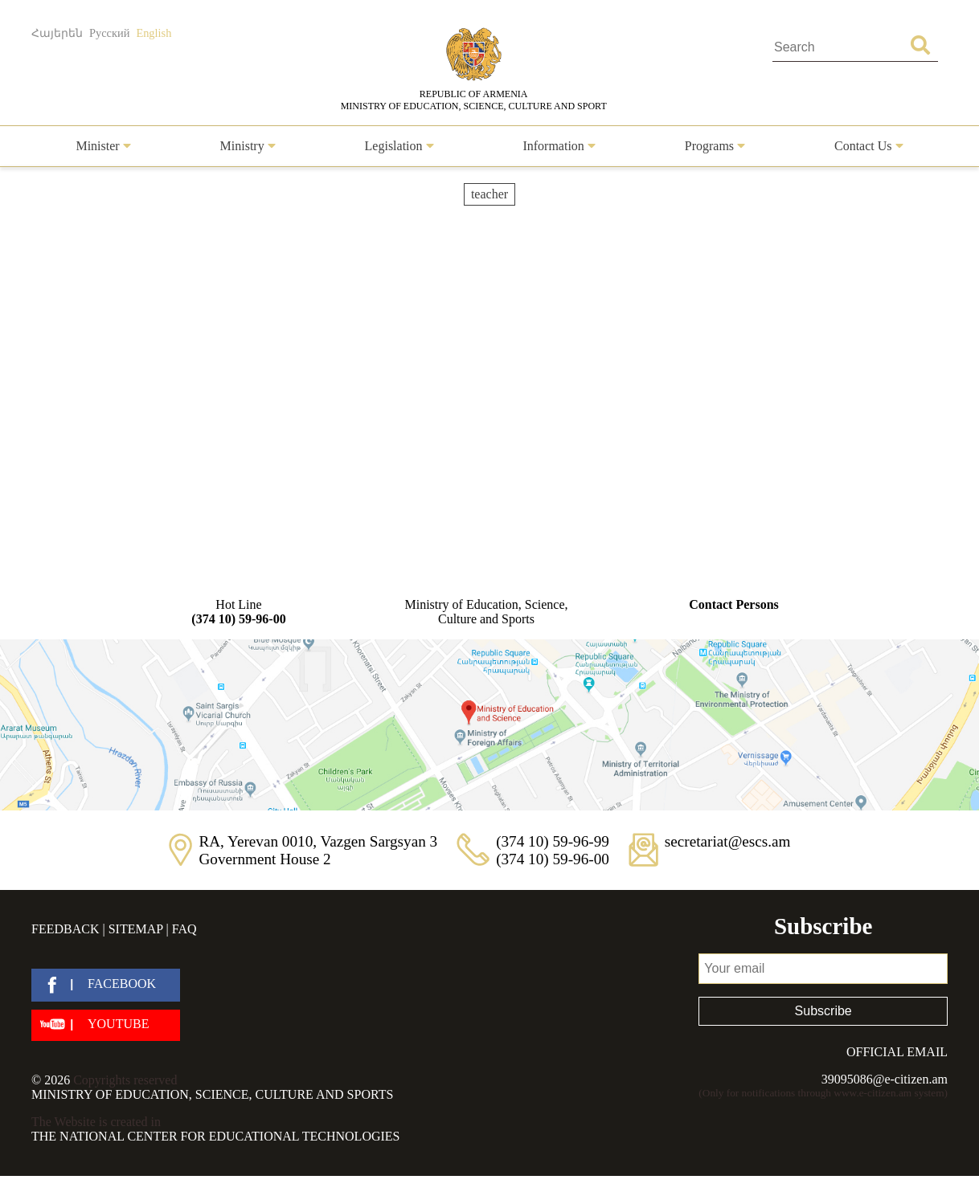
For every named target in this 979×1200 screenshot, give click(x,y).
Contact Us (868, 146)
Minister (103, 146)
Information (558, 146)
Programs (715, 146)
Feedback (65, 929)
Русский (109, 33)
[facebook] (105, 985)
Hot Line (238, 612)
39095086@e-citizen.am (884, 1079)
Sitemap (136, 929)
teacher (489, 194)
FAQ (184, 929)
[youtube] (105, 1025)
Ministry (248, 146)
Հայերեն (57, 33)
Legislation (399, 146)
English (153, 33)
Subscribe (823, 1011)
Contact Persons (734, 604)
